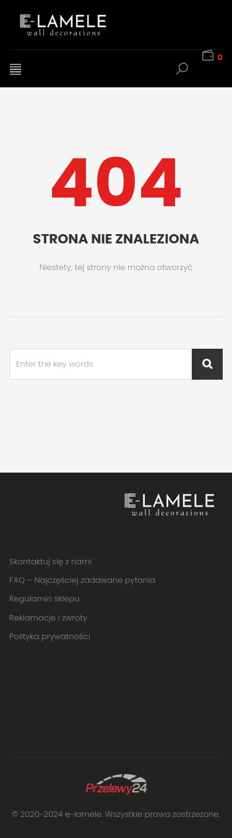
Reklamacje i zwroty (48, 618)
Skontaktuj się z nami (50, 561)
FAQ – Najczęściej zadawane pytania (82, 580)
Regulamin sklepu (44, 598)
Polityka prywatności (49, 636)
